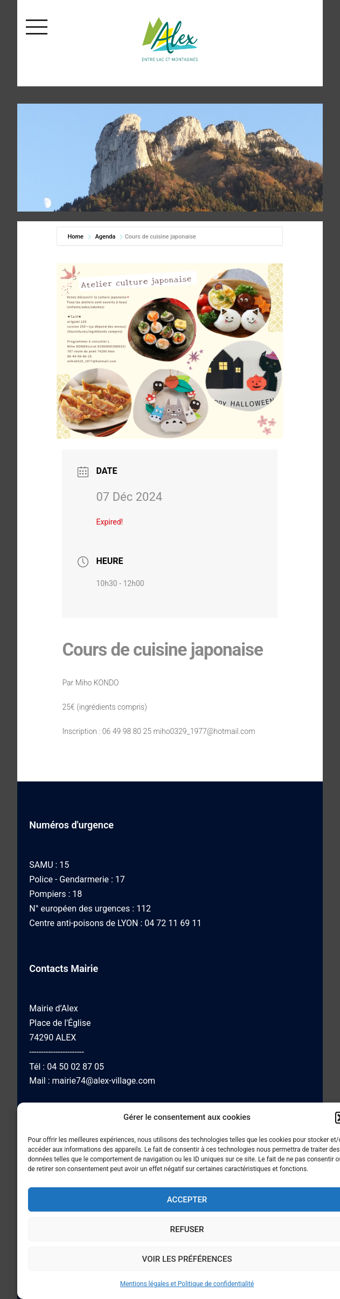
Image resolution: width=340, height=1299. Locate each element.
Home (76, 236)
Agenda (105, 236)
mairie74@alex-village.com (104, 1081)
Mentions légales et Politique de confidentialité (187, 1284)
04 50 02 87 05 (75, 1067)
